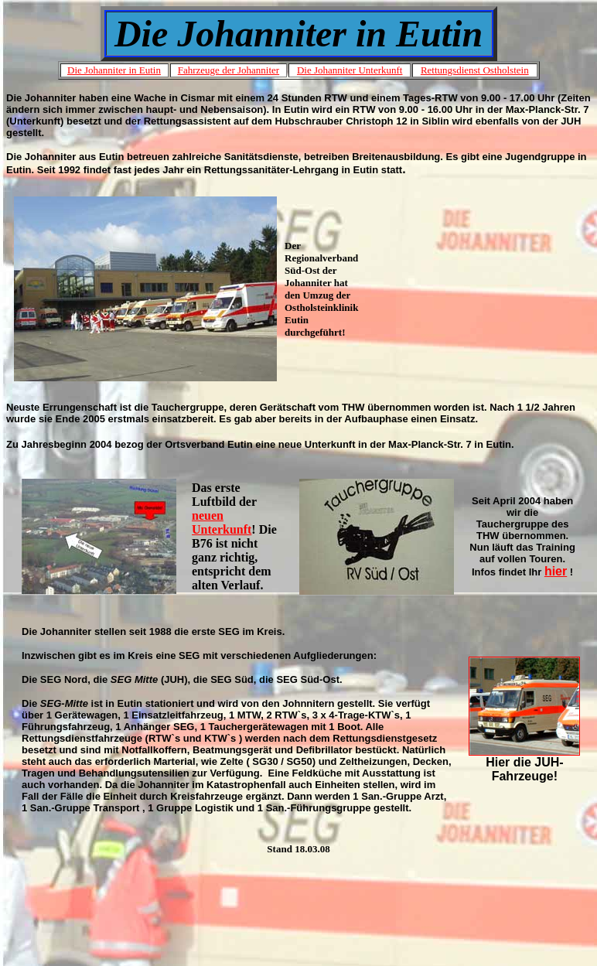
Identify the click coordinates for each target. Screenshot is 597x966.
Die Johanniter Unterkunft (349, 70)
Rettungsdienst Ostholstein (475, 70)
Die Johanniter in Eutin (114, 70)
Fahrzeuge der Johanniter (228, 70)
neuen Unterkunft (221, 522)
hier (555, 571)
